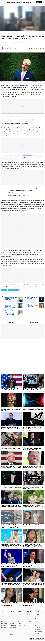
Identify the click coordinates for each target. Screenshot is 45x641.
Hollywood (5, 265)
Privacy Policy (20, 619)
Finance (11, 621)
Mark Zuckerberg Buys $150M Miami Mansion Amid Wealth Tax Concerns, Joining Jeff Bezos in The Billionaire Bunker (11, 565)
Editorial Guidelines (33, 322)
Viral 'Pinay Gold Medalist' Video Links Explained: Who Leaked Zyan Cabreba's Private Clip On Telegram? (10, 604)
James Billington (9, 46)
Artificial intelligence (13, 625)
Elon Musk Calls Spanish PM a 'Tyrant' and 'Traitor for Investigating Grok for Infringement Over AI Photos (33, 565)
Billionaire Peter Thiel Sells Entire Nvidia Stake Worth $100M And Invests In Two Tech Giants (33, 467)
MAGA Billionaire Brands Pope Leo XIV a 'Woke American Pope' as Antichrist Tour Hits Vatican (11, 429)
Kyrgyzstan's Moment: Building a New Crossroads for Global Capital (32, 305)
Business (2, 619)
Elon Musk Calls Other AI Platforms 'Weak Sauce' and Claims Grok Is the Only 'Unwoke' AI (11, 506)
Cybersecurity (12, 623)
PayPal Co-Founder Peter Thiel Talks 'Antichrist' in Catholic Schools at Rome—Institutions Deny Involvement (32, 448)
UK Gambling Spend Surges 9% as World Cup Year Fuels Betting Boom (11, 298)
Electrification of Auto (13, 619)
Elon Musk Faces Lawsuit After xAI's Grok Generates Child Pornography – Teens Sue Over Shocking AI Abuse (32, 429)
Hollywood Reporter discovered (10, 127)
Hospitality (11, 616)
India (27, 616)
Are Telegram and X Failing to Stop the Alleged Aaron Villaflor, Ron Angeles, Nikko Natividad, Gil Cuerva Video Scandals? (33, 506)
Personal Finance (4, 623)
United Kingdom (29, 619)
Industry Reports (12, 634)
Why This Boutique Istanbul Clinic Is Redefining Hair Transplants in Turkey (10, 305)
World (2, 614)
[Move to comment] (43, 48)
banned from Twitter (27, 155)
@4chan (10, 192)
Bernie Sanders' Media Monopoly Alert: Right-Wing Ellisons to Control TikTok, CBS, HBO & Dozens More (11, 467)
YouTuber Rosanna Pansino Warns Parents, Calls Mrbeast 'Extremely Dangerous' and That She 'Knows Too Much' (11, 545)
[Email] (41, 48)
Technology (3, 625)
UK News (2, 616)
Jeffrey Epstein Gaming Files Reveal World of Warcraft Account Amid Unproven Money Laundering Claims (33, 604)
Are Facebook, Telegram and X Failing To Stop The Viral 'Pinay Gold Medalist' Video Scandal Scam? (33, 584)
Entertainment (3, 627)
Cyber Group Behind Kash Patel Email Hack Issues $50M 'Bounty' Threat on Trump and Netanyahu (10, 409)
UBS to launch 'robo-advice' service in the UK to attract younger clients (17, 121)
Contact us (20, 616)
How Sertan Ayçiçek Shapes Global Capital (32, 298)
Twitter (18, 166)
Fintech (11, 632)
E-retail (11, 614)
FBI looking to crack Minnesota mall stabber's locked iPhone (15, 123)
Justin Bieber (35, 206)
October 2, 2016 (25, 195)
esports (11, 629)
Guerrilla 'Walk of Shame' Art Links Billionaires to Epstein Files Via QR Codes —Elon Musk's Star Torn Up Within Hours (11, 526)
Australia (28, 614)
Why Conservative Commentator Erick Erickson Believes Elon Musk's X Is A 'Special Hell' (11, 390)
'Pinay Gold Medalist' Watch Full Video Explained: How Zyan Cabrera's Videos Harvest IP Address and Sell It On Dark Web (33, 545)
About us (19, 614)
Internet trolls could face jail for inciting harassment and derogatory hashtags (19, 119)
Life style (2, 629)
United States (29, 621)
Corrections (20, 623)
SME (2, 621)
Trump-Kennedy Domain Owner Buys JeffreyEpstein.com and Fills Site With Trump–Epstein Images (33, 487)
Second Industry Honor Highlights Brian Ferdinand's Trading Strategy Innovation (10, 312)
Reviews (2, 632)
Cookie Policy (20, 621)
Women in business (13, 627)
